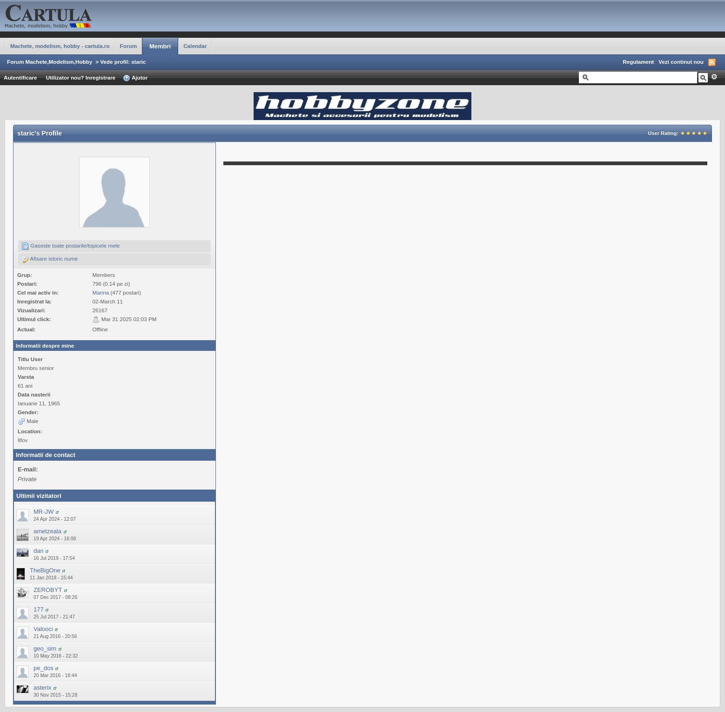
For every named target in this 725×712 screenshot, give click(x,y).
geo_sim (45, 648)
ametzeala (47, 531)
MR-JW (44, 511)
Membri (160, 46)
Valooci (43, 628)
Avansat (714, 76)
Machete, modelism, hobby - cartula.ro (60, 46)
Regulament (638, 62)
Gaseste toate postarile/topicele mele (70, 246)
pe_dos (44, 668)
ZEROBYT (48, 589)
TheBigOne (45, 570)
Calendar (195, 46)
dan (39, 550)
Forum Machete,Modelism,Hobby (49, 62)
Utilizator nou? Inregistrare (80, 77)
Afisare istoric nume (49, 259)
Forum (128, 46)
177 (39, 609)
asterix (42, 687)
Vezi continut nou (681, 62)
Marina (100, 292)
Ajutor (135, 78)
